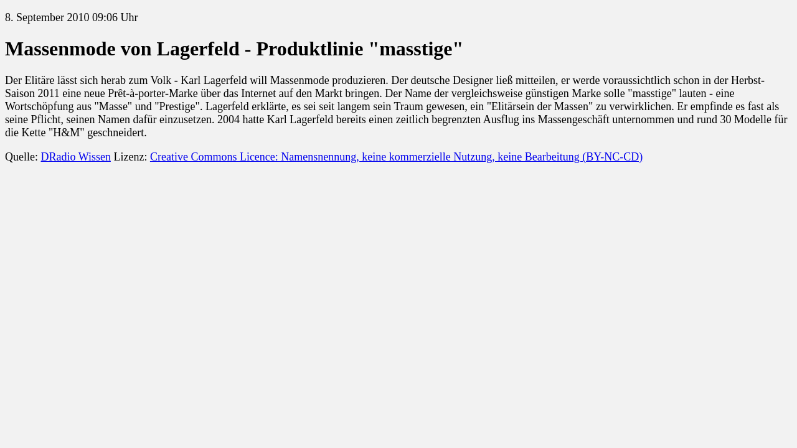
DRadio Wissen (75, 157)
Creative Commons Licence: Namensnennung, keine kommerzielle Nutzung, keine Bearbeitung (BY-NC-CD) (396, 157)
